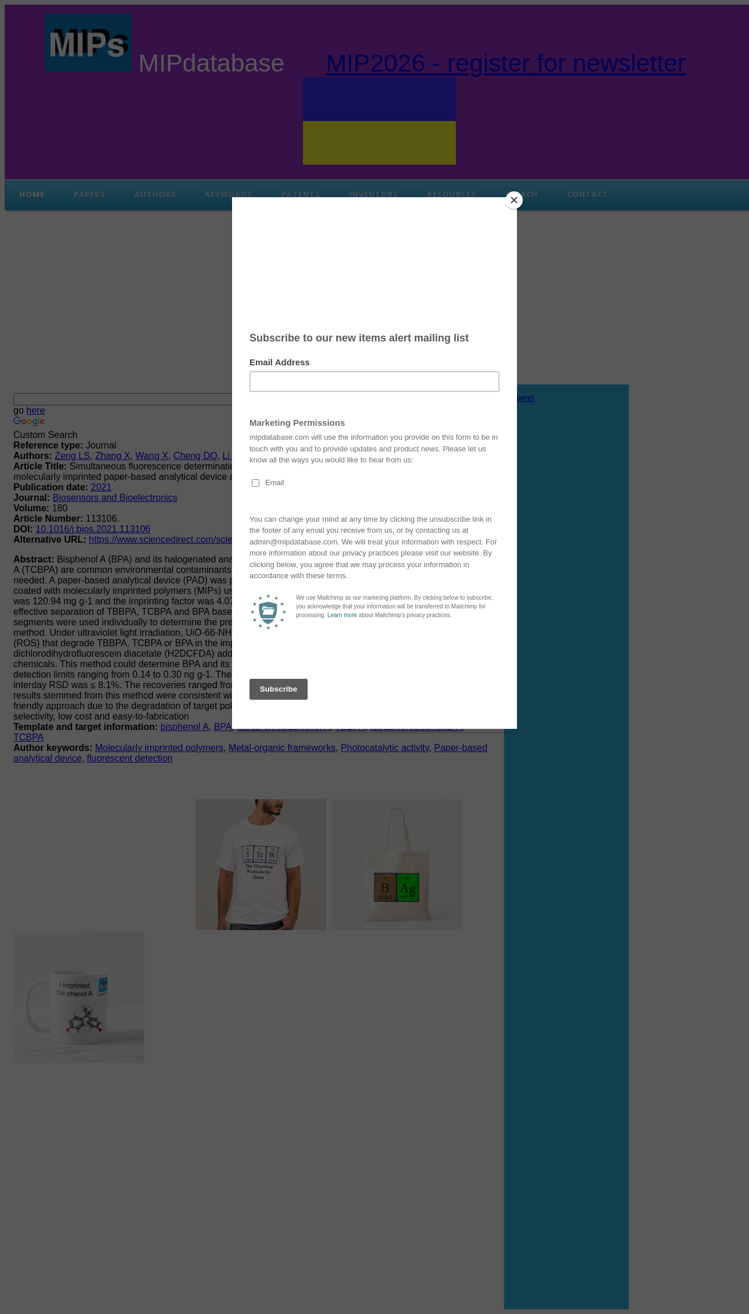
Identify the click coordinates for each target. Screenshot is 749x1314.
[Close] (514, 200)
